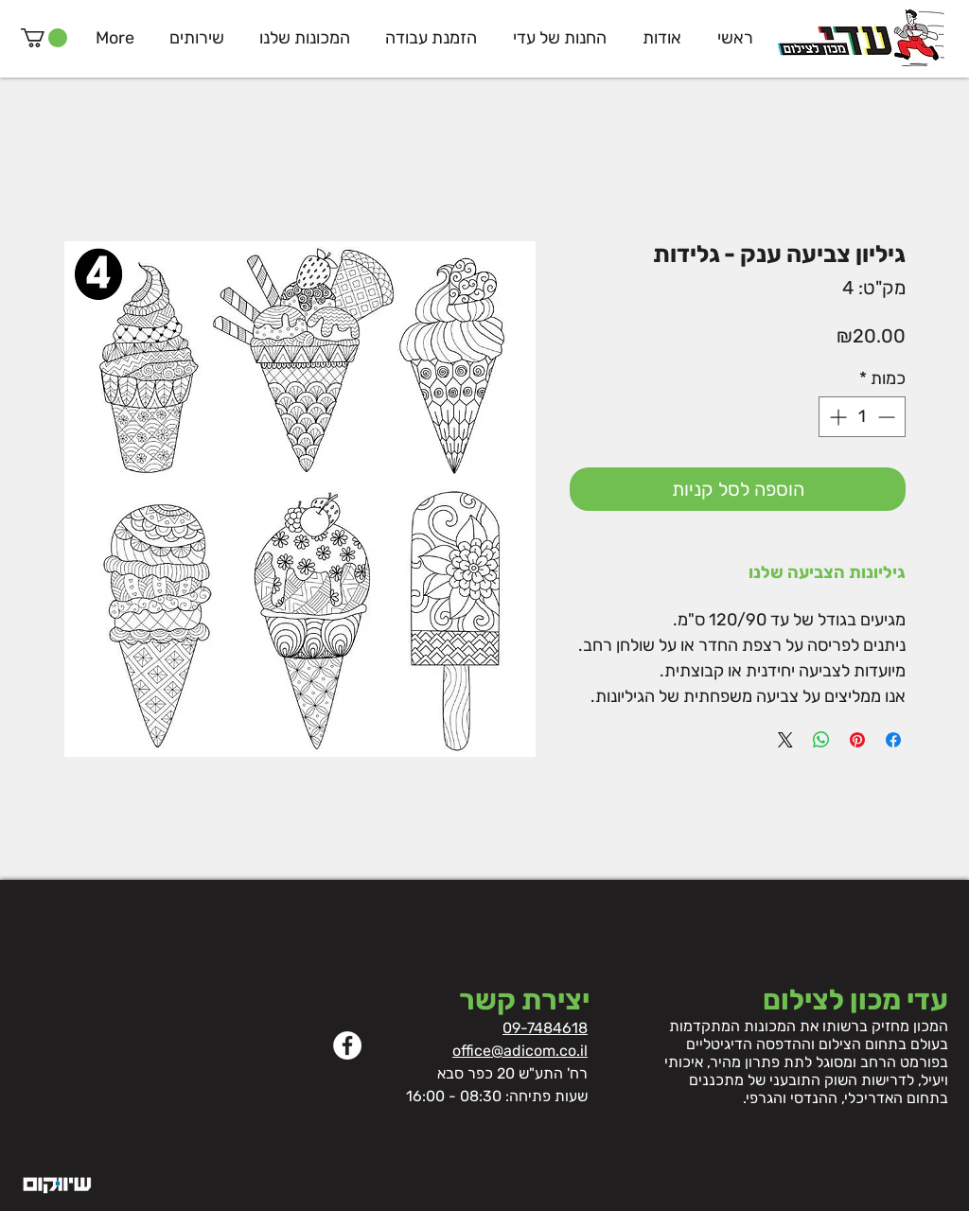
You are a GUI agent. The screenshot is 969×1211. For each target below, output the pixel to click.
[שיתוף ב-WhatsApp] (821, 739)
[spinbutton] (862, 416)
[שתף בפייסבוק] (893, 739)
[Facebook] (347, 1045)
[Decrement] (888, 416)
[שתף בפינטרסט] (857, 739)
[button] (44, 37)
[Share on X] (785, 739)
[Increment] (836, 416)
